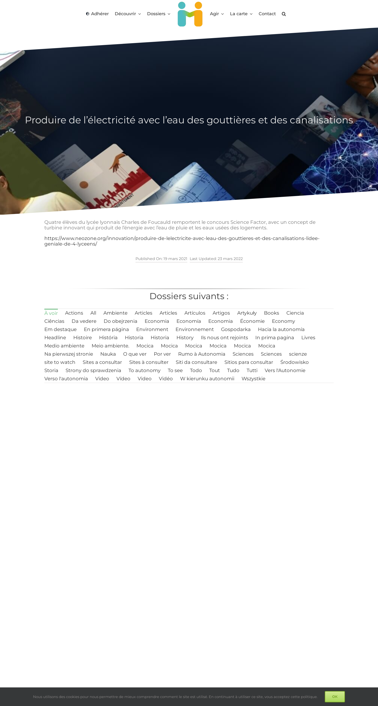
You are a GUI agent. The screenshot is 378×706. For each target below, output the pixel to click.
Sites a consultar (102, 362)
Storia (51, 370)
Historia (134, 337)
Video (102, 378)
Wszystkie (253, 378)
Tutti (252, 370)
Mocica (145, 346)
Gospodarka (236, 329)
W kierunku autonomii (207, 378)
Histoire (82, 337)
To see (175, 370)
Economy (283, 321)
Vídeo (123, 378)
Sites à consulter (149, 362)
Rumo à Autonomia (201, 354)
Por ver (162, 354)
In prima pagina (274, 337)
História (108, 337)
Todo (196, 370)
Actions (74, 313)
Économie (252, 321)
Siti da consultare (196, 362)
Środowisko (294, 362)
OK (335, 696)
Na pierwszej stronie (68, 354)
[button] (284, 14)
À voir (51, 313)
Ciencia (295, 313)
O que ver (135, 354)
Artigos (221, 313)
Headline (55, 337)
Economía (188, 321)
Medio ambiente (64, 346)
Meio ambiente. (110, 346)
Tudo (233, 370)
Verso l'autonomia (66, 378)
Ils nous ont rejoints (224, 337)
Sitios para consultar (248, 362)
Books (271, 313)
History (185, 337)
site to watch (59, 362)
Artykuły (247, 313)
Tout (214, 370)
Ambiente (115, 313)
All (93, 313)
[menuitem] (51, 313)
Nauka (108, 354)
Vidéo (166, 378)
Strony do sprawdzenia (93, 370)
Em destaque (60, 329)
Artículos (194, 313)
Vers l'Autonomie (285, 370)
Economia (157, 321)
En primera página (106, 329)
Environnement (195, 329)
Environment (152, 329)
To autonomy (144, 370)
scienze (298, 354)
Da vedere (84, 321)
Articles (143, 313)
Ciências (54, 321)
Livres (308, 337)
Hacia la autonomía (281, 329)
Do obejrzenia (120, 321)
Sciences (243, 354)
